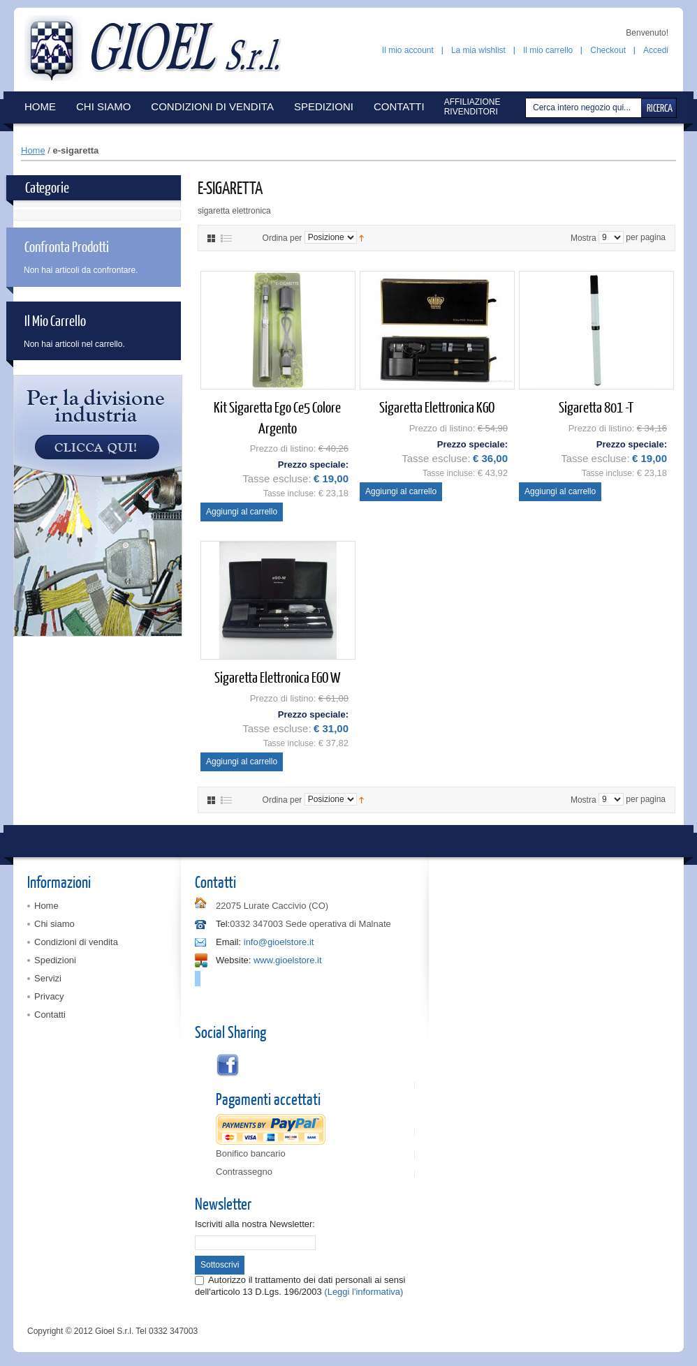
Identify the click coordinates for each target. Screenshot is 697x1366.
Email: (228, 942)
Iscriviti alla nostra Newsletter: (255, 1224)
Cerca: (527, 107)
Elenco (226, 238)
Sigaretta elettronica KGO (436, 406)
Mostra (583, 237)
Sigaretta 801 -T (596, 406)
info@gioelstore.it (279, 942)
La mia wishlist (478, 50)
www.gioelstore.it (288, 960)
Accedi (655, 50)
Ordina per (282, 237)
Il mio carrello (548, 50)
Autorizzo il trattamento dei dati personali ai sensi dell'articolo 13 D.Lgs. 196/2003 (300, 1285)
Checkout (608, 50)
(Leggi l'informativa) (363, 1291)
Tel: (223, 924)
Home (33, 150)
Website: (233, 960)
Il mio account (408, 50)
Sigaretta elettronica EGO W (277, 676)
